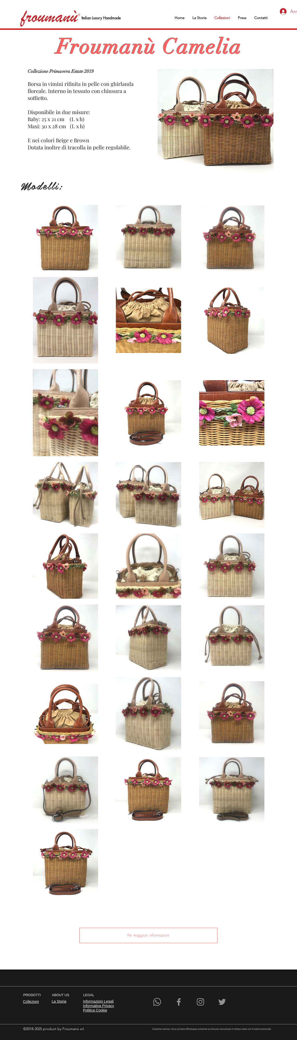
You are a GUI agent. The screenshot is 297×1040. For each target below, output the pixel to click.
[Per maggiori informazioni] (148, 935)
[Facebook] (179, 1002)
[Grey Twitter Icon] (222, 1002)
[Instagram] (200, 1002)
